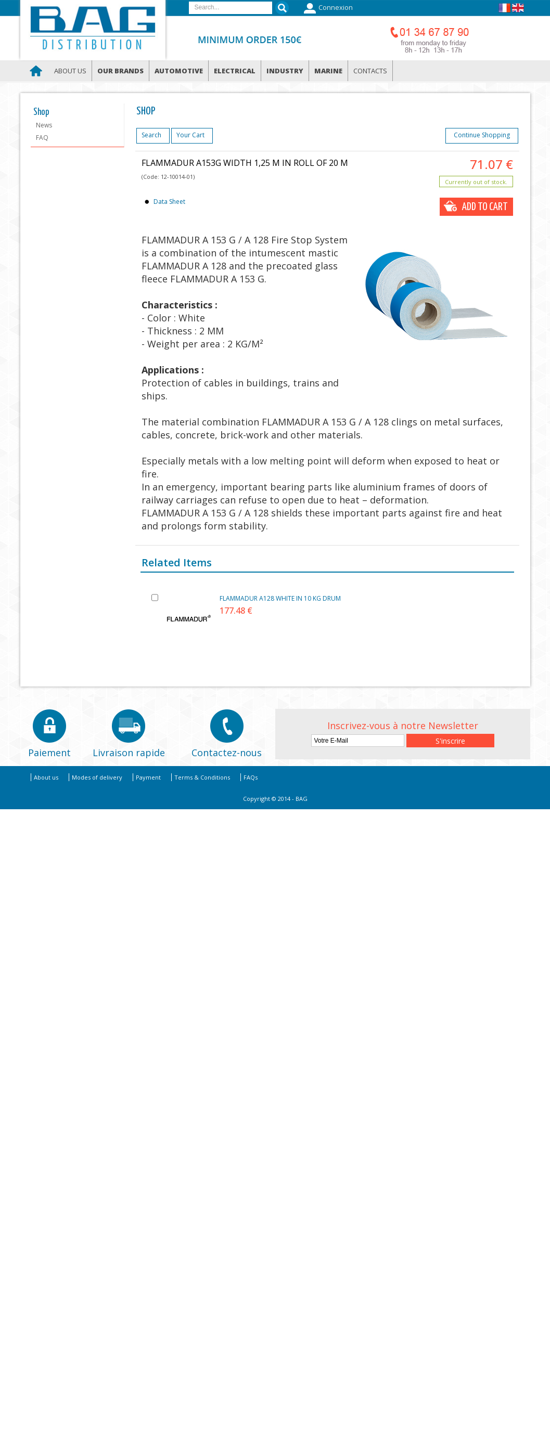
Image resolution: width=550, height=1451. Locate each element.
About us (70, 70)
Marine (328, 70)
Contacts (370, 70)
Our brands (120, 70)
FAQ (42, 137)
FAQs (251, 777)
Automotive (179, 70)
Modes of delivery (97, 777)
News (44, 125)
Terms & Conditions (202, 777)
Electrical (234, 70)
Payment (148, 777)
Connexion (327, 8)
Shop (41, 112)
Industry (284, 70)
